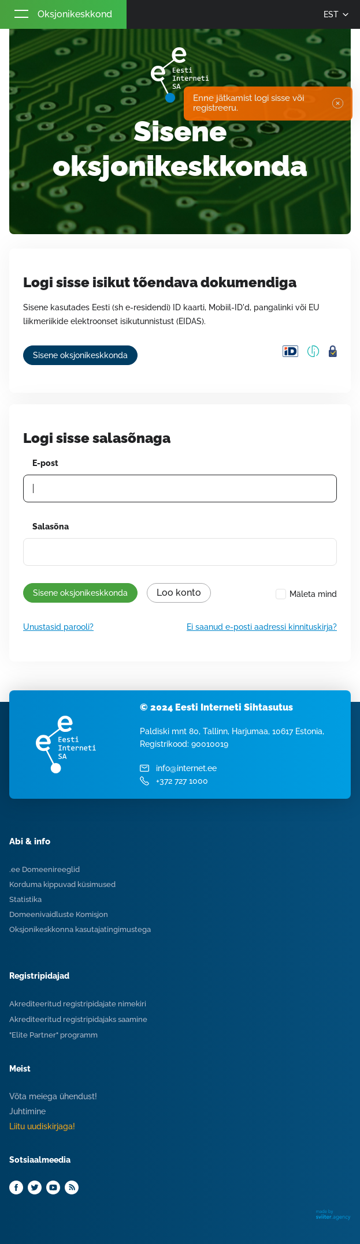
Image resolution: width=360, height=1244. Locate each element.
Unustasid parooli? (58, 627)
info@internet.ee (186, 768)
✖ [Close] (337, 103)
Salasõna (50, 526)
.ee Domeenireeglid (44, 869)
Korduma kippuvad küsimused (62, 884)
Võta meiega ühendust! (53, 1096)
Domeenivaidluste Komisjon (58, 914)
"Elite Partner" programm (53, 1035)
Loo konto (179, 592)
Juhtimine (27, 1111)
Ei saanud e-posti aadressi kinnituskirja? (262, 627)
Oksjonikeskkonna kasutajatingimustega (80, 929)
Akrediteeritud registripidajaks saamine (78, 1019)
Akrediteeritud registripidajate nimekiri (77, 1003)
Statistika (25, 899)
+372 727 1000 (182, 781)
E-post (45, 463)
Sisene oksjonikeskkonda (80, 355)
